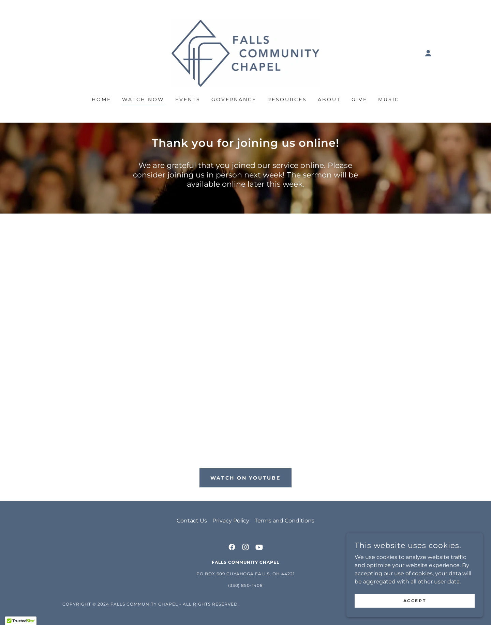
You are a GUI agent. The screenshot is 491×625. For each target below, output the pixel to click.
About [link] (329, 99)
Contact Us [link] (192, 520)
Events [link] (187, 99)
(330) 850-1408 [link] (245, 585)
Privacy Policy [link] (230, 520)
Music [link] (388, 99)
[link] (246, 52)
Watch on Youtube (245, 478)
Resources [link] (287, 99)
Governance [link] (234, 99)
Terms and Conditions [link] (284, 520)
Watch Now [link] (143, 99)
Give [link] (359, 99)
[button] (428, 53)
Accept (414, 600)
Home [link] (101, 99)
